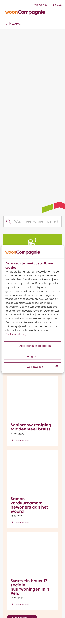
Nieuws (57, 5)
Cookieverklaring (15, 334)
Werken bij (41, 5)
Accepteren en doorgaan (38, 345)
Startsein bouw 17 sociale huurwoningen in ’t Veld (30, 587)
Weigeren (32, 356)
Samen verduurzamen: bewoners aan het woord (29, 505)
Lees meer (22, 440)
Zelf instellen (42, 366)
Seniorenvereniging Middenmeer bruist (31, 427)
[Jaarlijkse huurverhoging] (32, 244)
